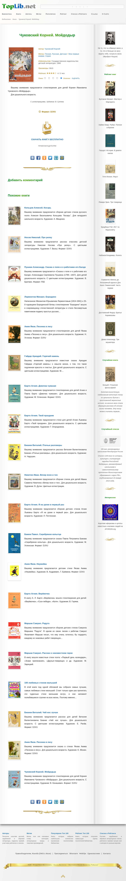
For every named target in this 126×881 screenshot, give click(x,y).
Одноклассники (93, 854)
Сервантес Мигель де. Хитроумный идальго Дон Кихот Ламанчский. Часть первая (110, 272)
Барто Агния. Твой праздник (39, 415)
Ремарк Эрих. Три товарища (110, 195)
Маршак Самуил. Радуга (36, 623)
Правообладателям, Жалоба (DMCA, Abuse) (33, 854)
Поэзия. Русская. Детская (56, 54)
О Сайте (105, 14)
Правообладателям (47, 146)
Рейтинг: (42, 73)
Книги (18, 14)
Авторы (28, 14)
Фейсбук (82, 854)
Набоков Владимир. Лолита (110, 246)
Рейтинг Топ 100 (82, 833)
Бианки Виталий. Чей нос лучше (41, 712)
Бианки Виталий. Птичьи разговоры (43, 445)
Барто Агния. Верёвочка (36, 594)
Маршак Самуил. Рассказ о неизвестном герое (48, 653)
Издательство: (45, 61)
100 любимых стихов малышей (40, 683)
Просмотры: (43, 68)
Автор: (41, 49)
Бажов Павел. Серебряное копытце (42, 534)
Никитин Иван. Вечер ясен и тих (41, 475)
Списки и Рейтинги (79, 14)
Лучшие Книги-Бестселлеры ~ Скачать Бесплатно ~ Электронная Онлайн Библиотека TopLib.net (65, 865)
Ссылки (94, 14)
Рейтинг (63, 14)
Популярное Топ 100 (59, 833)
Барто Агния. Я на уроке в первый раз (44, 504)
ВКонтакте (74, 854)
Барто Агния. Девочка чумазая (40, 386)
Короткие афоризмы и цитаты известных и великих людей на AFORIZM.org (110, 499)
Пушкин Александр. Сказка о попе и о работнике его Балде (55, 267)
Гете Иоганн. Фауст (110, 171)
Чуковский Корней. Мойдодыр (40, 772)
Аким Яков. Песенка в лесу (38, 326)
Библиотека (7, 14)
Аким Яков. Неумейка (35, 564)
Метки (38, 14)
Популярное (50, 14)
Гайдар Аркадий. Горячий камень (41, 356)
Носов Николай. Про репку (38, 237)
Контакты (106, 854)
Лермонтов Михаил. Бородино (40, 297)
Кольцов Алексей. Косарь (37, 208)
